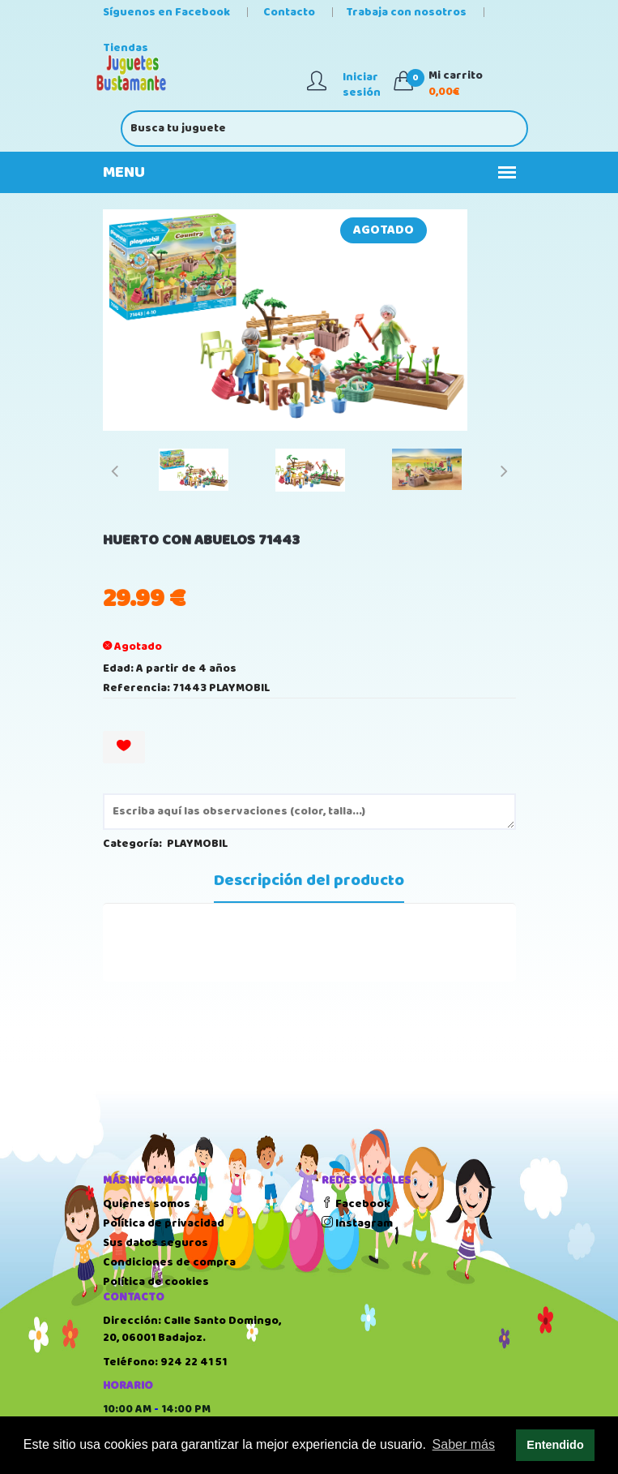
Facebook (356, 1204)
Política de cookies (156, 1282)
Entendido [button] (554, 1444)
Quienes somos (146, 1204)
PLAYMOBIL (197, 844)
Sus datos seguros (155, 1243)
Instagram (357, 1223)
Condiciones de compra (169, 1262)
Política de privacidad (163, 1223)
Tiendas (125, 48)
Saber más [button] (464, 1444)
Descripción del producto (309, 881)
